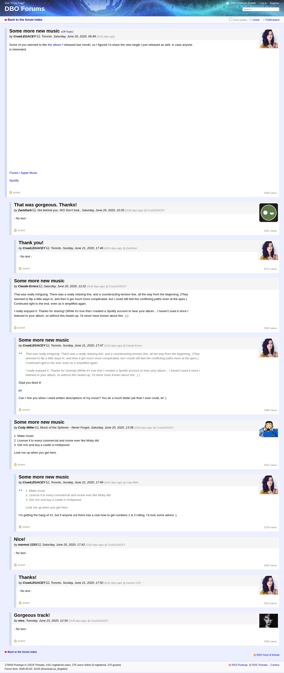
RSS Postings (240, 664)
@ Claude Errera (132, 345)
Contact (274, 664)
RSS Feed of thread (268, 654)
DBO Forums (25, 8)
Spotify (14, 180)
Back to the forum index (25, 19)
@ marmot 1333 (132, 582)
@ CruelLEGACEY (154, 210)
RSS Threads (259, 664)
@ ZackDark (130, 248)
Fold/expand (272, 19)
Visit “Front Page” (15, 3)
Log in (263, 3)
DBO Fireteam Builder (243, 3)
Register (274, 3)
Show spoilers (240, 20)
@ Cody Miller (131, 482)
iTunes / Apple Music (23, 173)
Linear (256, 19)
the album (54, 44)
